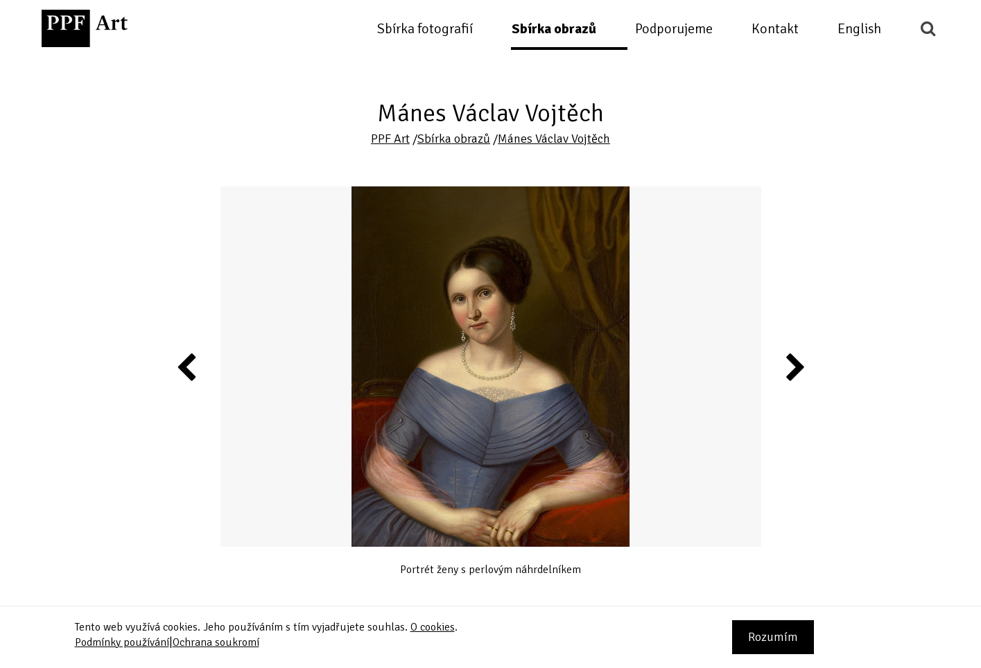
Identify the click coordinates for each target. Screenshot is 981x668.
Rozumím (773, 636)
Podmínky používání (122, 642)
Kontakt (775, 28)
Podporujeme (674, 28)
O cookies (432, 627)
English (859, 28)
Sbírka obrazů (554, 28)
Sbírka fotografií (425, 28)
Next (794, 366)
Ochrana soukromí (216, 642)
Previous (187, 366)
